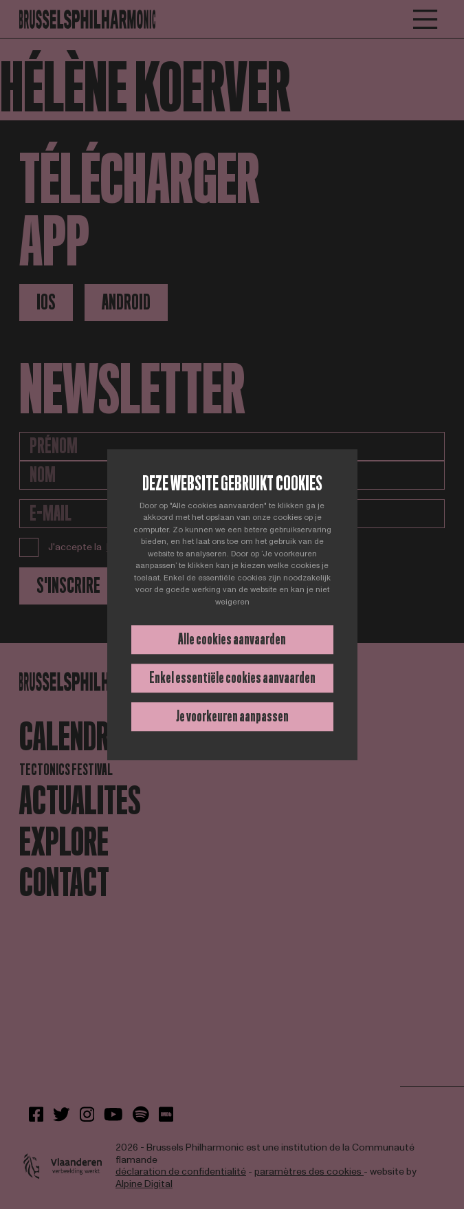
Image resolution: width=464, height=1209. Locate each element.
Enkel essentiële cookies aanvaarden (232, 677)
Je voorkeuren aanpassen (232, 716)
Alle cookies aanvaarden (232, 639)
